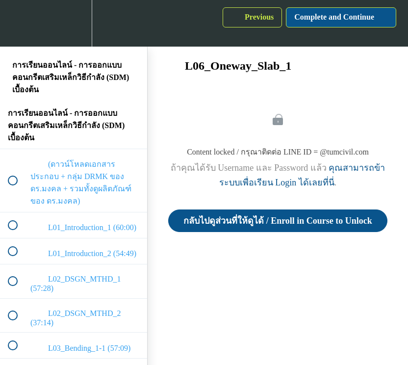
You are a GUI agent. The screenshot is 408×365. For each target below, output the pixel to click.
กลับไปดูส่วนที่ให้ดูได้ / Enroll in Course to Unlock (277, 221)
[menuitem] (73, 23)
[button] (18, 23)
